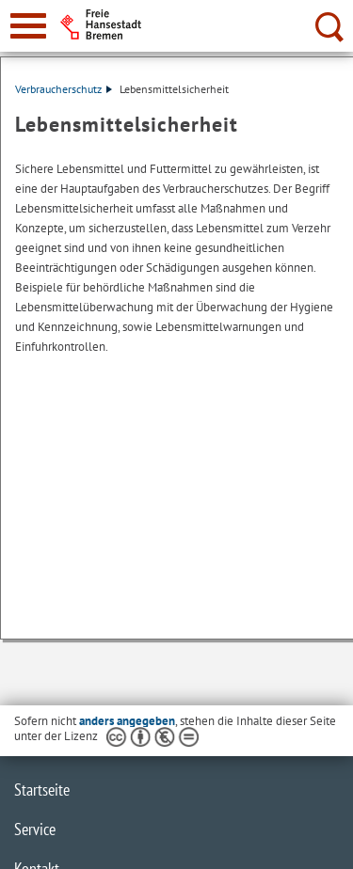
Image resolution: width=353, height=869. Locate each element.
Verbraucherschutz (63, 89)
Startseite (42, 789)
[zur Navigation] (28, 26)
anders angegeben (127, 721)
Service (35, 829)
